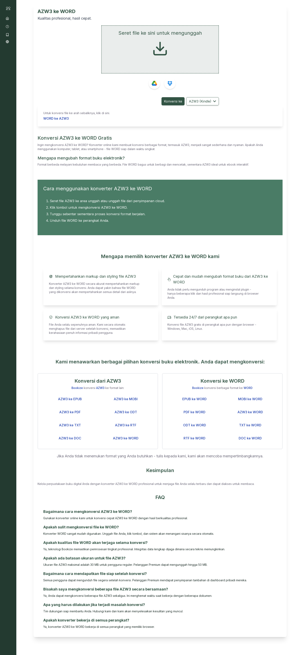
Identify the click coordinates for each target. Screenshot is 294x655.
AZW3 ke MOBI (126, 399)
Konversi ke (173, 101)
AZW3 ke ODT (126, 412)
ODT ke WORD (194, 425)
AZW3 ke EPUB (70, 399)
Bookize (77, 388)
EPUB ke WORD (194, 399)
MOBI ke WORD (250, 399)
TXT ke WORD (250, 425)
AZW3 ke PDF (70, 412)
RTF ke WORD (194, 438)
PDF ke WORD (194, 412)
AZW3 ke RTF (125, 425)
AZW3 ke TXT (70, 425)
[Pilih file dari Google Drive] (154, 83)
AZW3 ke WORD (125, 438)
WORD (248, 388)
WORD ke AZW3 (56, 118)
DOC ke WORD (250, 438)
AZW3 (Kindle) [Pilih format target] (202, 101)
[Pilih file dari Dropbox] (170, 83)
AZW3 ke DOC (70, 438)
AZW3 (100, 388)
